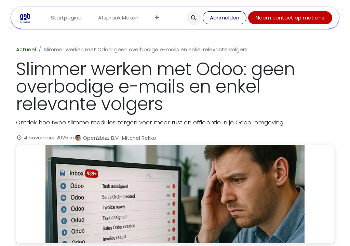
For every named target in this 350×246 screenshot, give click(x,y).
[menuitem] (66, 18)
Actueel (26, 49)
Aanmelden (224, 17)
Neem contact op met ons (290, 17)
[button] (194, 18)
